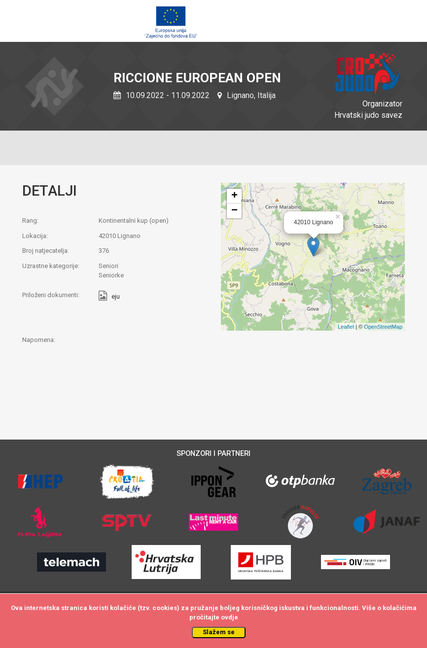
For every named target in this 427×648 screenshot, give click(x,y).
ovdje (229, 617)
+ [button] (234, 196)
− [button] (234, 211)
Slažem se (219, 632)
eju (115, 297)
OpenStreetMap (383, 327)
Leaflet (346, 327)
